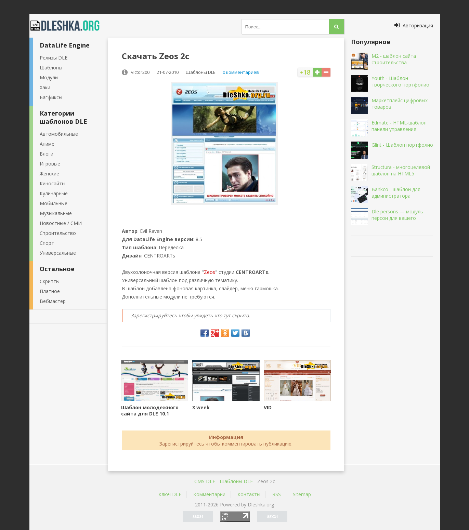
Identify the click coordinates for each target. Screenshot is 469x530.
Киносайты (52, 183)
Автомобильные (59, 134)
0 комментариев (241, 72)
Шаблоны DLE (236, 481)
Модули (49, 77)
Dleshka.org (68, 26)
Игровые (50, 163)
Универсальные (58, 253)
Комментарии (209, 494)
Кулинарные (54, 193)
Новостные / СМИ (61, 223)
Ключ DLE (169, 494)
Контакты (248, 494)
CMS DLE (204, 481)
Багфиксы (51, 97)
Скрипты (50, 281)
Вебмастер (53, 301)
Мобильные (53, 203)
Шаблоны (51, 67)
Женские (49, 173)
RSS (276, 494)
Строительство (58, 233)
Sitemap (302, 494)
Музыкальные (56, 213)
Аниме (47, 144)
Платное (50, 291)
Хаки (45, 87)
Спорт (47, 243)
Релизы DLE (53, 57)
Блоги (46, 153)
